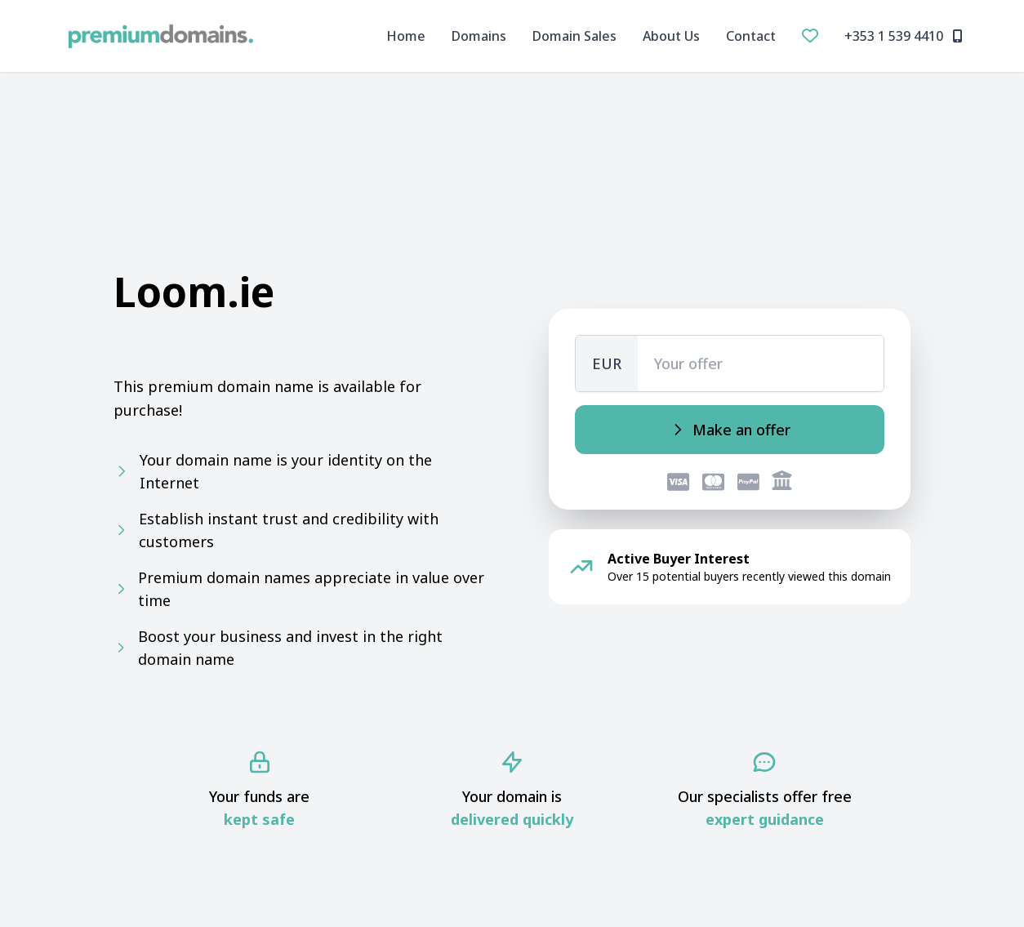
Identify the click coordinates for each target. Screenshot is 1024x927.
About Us (671, 36)
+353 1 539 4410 (903, 36)
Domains (479, 36)
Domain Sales (574, 36)
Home (405, 36)
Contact (751, 36)
